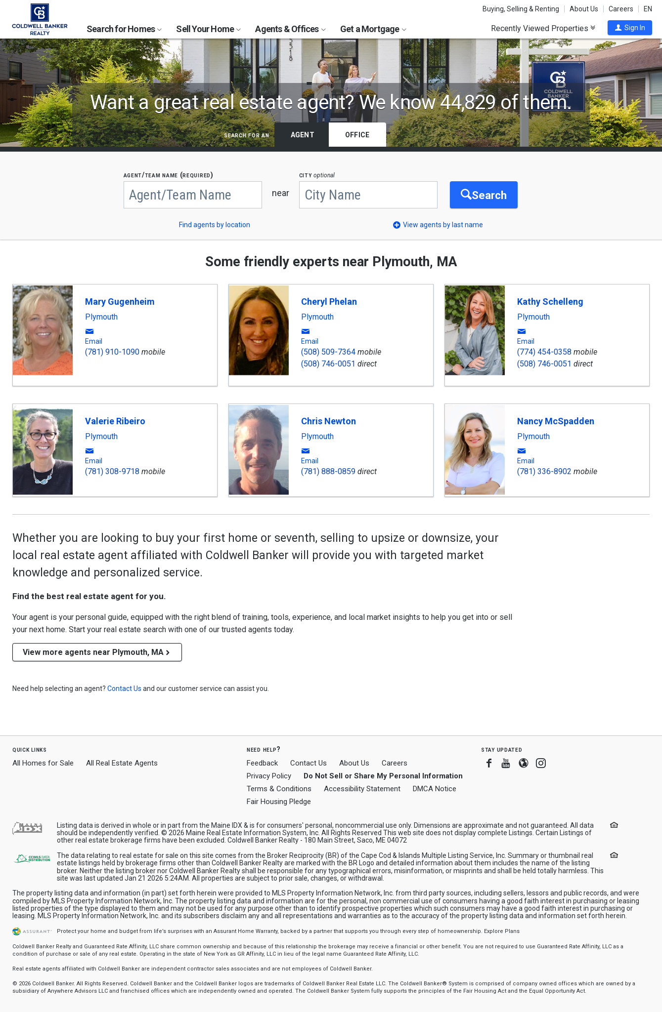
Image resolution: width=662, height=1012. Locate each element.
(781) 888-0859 (328, 471)
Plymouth (101, 317)
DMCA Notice (434, 788)
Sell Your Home (208, 29)
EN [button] (648, 9)
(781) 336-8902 (544, 471)
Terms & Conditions (279, 788)
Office (357, 135)
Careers (621, 8)
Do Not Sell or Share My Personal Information (383, 775)
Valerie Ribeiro (115, 421)
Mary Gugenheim (120, 301)
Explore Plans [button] (502, 931)
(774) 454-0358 (544, 352)
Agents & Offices (290, 29)
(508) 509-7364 (328, 352)
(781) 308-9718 (112, 471)
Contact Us (308, 763)
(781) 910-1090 (112, 352)
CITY (317, 175)
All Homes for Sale (43, 763)
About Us (584, 8)
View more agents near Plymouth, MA (97, 652)
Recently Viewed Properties (543, 28)
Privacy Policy (269, 775)
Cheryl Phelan (329, 301)
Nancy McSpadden (555, 421)
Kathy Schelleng (550, 301)
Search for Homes (124, 29)
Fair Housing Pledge (279, 801)
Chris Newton (328, 421)
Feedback (262, 763)
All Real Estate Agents (122, 763)
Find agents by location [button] (214, 225)
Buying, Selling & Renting (521, 8)
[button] (630, 27)
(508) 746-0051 (328, 363)
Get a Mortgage (373, 29)
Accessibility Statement (362, 788)
